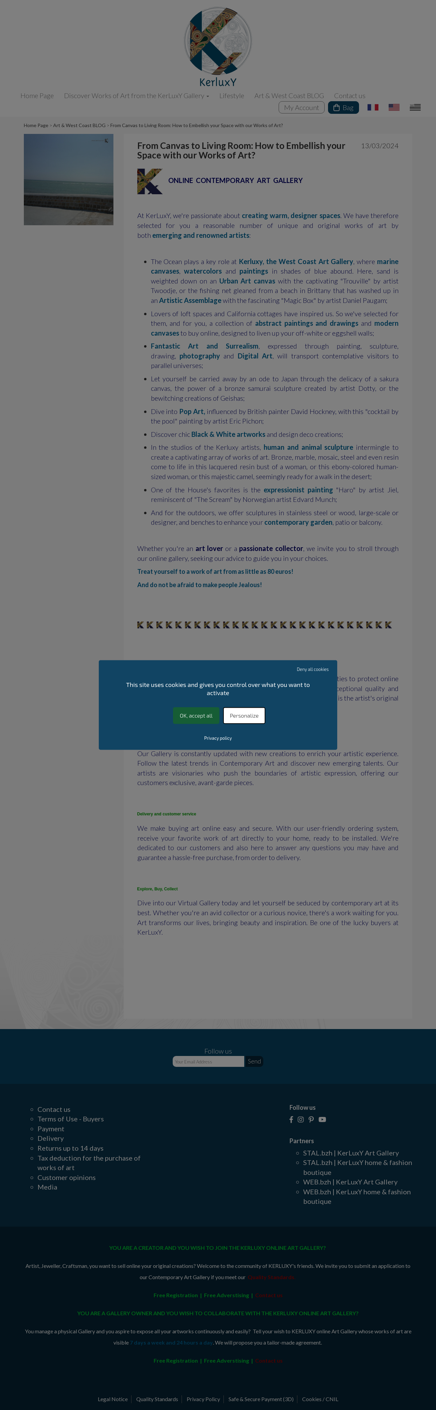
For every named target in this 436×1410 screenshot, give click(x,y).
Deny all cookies (313, 669)
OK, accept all (196, 715)
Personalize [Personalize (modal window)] (244, 715)
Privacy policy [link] (218, 738)
